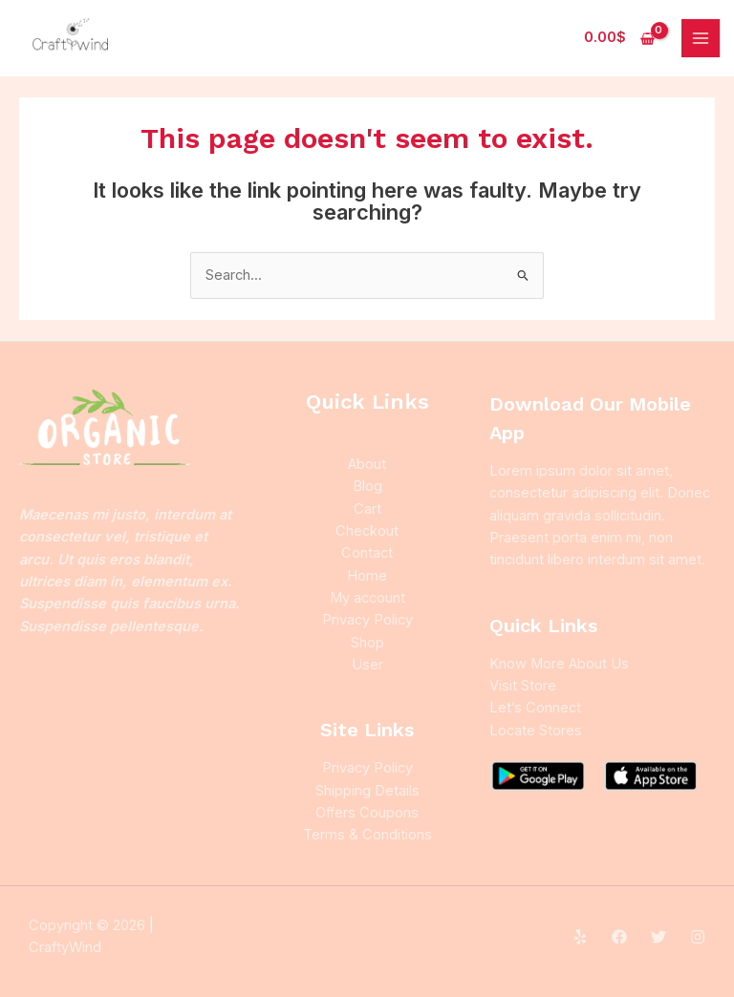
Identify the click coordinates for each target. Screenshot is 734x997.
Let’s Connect (535, 707)
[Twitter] (658, 936)
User (367, 664)
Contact (367, 553)
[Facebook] (619, 936)
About (367, 464)
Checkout (367, 531)
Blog (367, 486)
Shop (367, 642)
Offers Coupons (367, 812)
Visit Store (522, 685)
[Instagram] (697, 936)
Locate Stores (535, 730)
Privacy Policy (367, 619)
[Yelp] (580, 936)
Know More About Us (559, 663)
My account (367, 597)
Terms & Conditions (367, 834)
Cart (367, 509)
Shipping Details (367, 790)
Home (367, 575)
